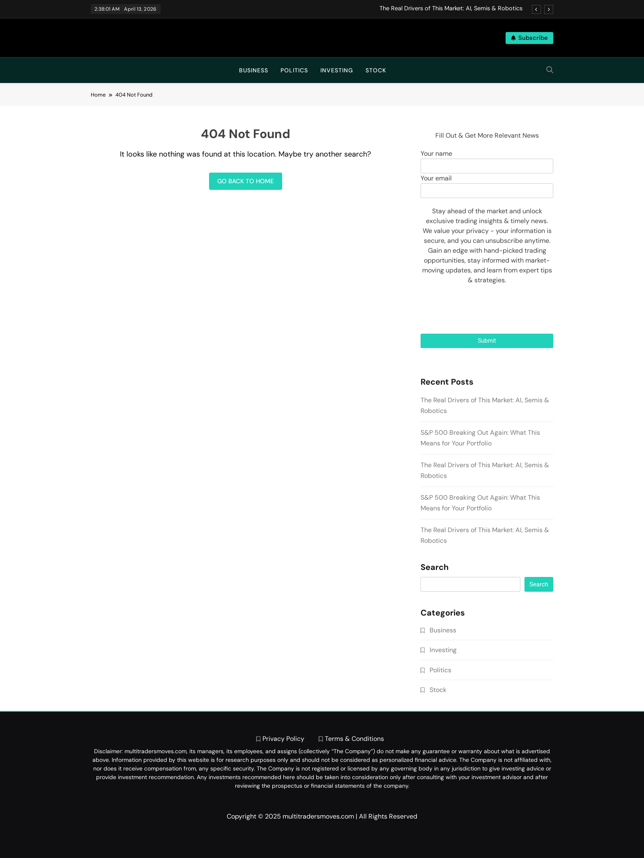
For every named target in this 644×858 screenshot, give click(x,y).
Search (434, 567)
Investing (336, 70)
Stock (376, 70)
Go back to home (245, 181)
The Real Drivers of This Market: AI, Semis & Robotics (451, 8)
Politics (294, 70)
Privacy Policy (283, 738)
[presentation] (487, 309)
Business (253, 70)
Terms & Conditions (354, 738)
